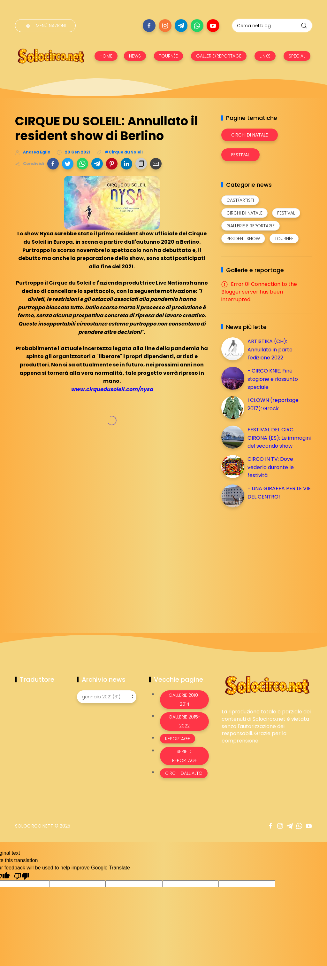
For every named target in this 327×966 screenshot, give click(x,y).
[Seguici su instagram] (165, 25)
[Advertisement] (269, 569)
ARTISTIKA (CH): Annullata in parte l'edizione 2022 (270, 349)
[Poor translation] (21, 876)
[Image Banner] (267, 685)
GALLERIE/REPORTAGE (218, 56)
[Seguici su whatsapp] (197, 25)
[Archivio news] (106, 696)
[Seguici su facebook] (149, 25)
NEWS (135, 56)
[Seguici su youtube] (213, 25)
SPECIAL (297, 56)
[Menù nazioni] (45, 25)
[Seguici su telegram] (181, 25)
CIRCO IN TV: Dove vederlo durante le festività (270, 467)
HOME (106, 56)
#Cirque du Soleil (124, 152)
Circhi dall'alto (183, 773)
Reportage (177, 738)
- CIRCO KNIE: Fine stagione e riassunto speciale (272, 379)
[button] (53, 163)
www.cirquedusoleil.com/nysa (112, 389)
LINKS (265, 56)
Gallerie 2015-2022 (184, 721)
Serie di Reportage (184, 756)
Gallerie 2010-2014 (184, 699)
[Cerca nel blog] (272, 25)
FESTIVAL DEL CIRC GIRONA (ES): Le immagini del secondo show (279, 438)
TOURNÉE (168, 56)
